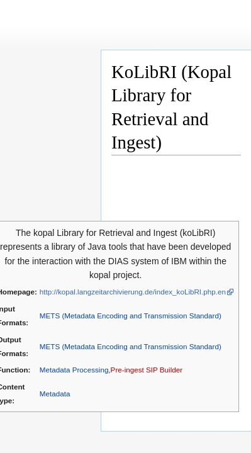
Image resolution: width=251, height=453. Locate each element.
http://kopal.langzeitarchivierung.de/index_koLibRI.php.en (133, 292)
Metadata (55, 393)
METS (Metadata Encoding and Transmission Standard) (130, 315)
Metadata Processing (74, 370)
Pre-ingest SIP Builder (146, 370)
